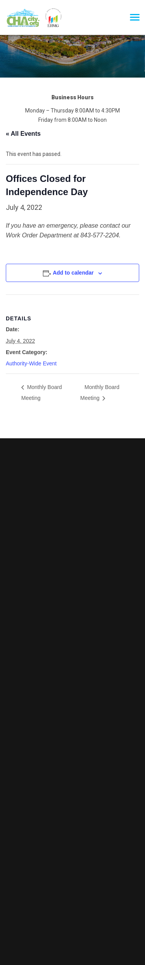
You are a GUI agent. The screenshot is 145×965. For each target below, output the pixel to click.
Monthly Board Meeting (41, 392)
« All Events (23, 133)
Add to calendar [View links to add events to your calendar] (73, 273)
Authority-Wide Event (31, 363)
